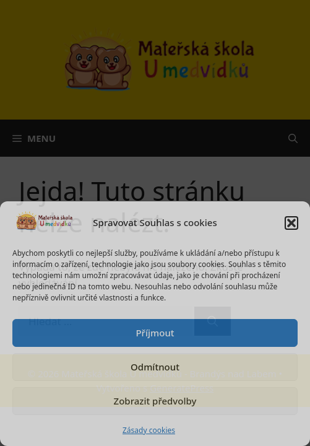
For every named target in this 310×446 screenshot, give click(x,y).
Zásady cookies (149, 430)
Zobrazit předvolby (155, 401)
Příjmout (155, 332)
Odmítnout (155, 367)
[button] (291, 223)
